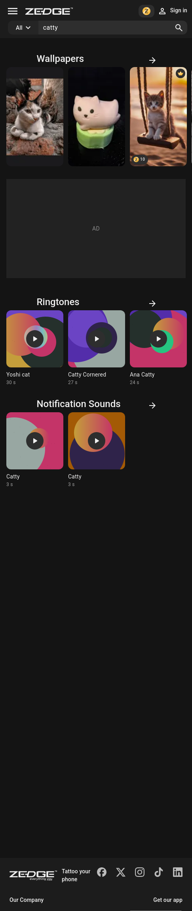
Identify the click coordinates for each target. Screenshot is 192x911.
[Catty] (96, 116)
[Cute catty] (158, 116)
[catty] (34, 116)
